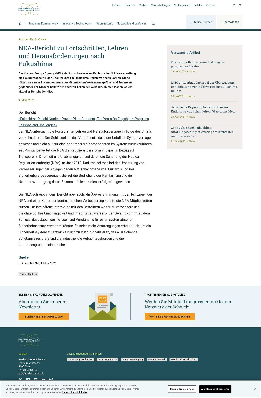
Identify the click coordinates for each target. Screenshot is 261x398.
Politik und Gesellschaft (183, 359)
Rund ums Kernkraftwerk (43, 25)
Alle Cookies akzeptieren (215, 390)
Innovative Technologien (77, 25)
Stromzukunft (104, 25)
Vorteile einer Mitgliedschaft (169, 316)
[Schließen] (255, 390)
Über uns (130, 5)
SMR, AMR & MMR (107, 359)
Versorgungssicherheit (80, 359)
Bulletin (198, 5)
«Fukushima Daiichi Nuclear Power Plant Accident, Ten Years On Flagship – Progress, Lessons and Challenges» (84, 122)
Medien (143, 5)
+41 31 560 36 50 (28, 370)
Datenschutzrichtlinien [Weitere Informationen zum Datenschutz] (74, 393)
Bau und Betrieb (28, 274)
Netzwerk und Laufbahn (131, 25)
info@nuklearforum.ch (31, 373)
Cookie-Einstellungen (182, 390)
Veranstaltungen (160, 5)
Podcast (210, 5)
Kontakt (116, 5)
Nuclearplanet (181, 5)
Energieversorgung (133, 359)
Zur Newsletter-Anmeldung (44, 316)
